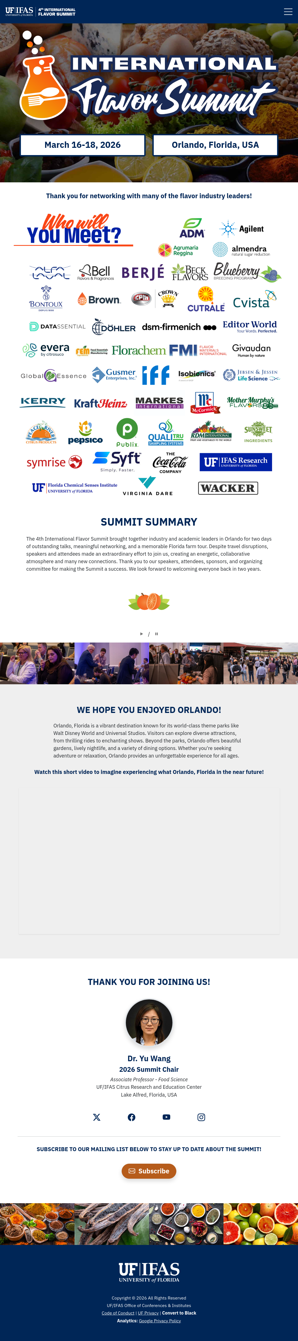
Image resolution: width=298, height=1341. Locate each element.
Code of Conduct (118, 1313)
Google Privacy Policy (160, 1320)
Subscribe (149, 1171)
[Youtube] (166, 1118)
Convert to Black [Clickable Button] (179, 1313)
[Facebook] (131, 1118)
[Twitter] (96, 1118)
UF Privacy (148, 1313)
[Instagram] (201, 1118)
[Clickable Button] (288, 12)
